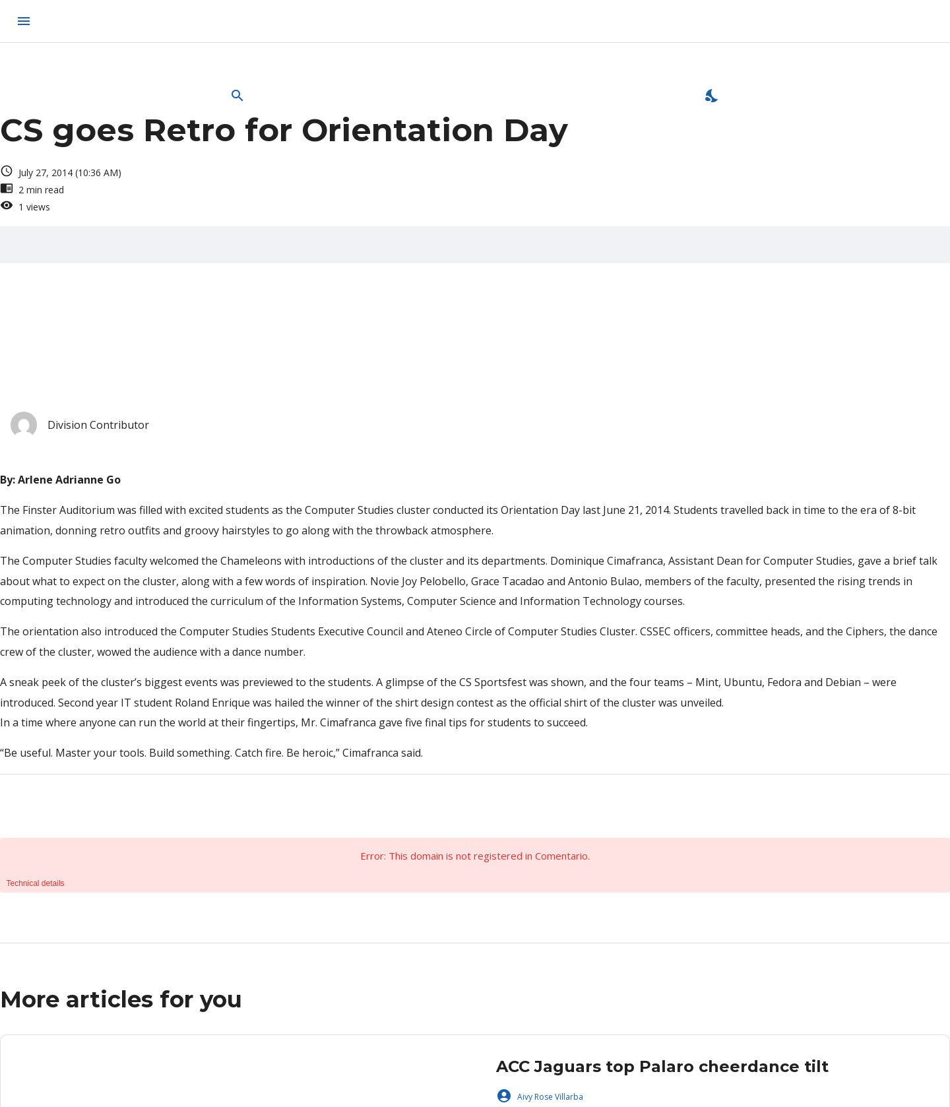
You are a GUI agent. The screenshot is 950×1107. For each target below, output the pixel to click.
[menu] (24, 21)
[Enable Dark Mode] (712, 95)
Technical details (36, 883)
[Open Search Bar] (237, 95)
